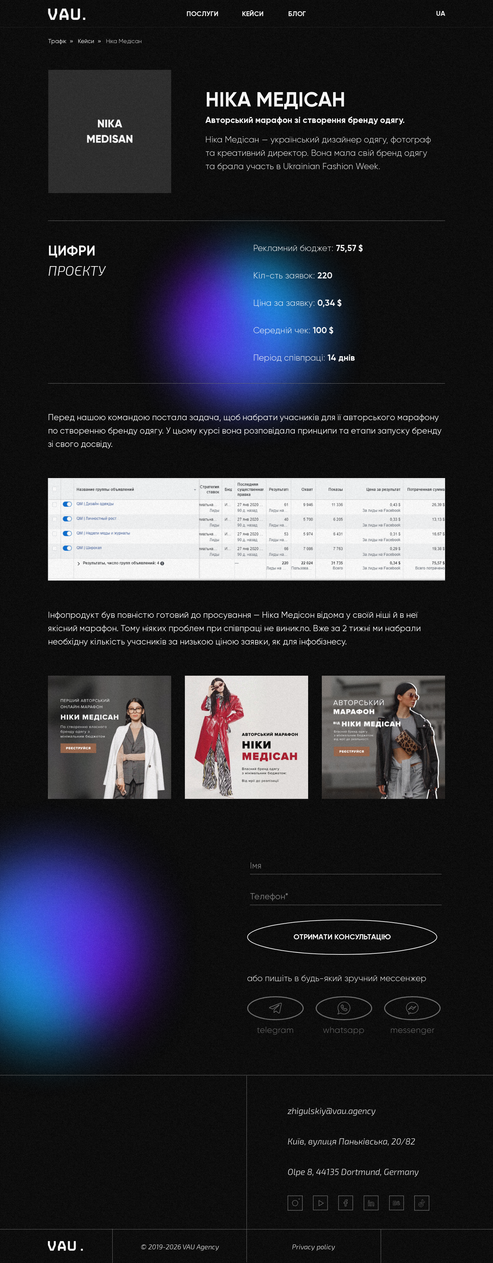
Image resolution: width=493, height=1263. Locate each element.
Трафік (57, 41)
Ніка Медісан (124, 41)
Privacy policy (313, 1246)
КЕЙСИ (253, 14)
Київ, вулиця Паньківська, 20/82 (351, 1141)
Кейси (86, 41)
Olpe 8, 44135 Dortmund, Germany (353, 1171)
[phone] (346, 896)
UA (440, 13)
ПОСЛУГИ (202, 14)
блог (297, 14)
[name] (346, 865)
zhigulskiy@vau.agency (332, 1110)
